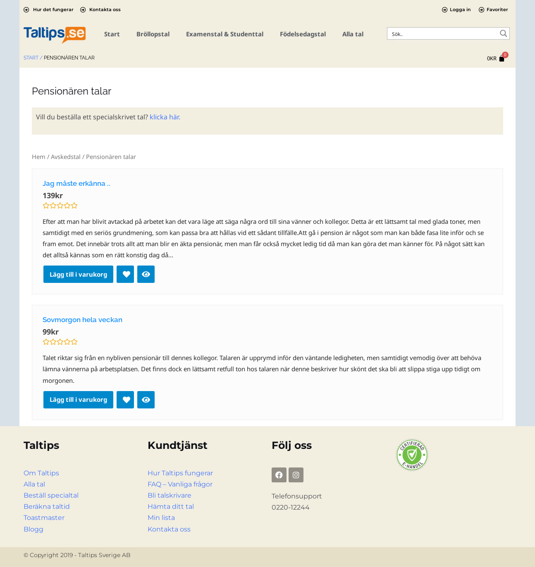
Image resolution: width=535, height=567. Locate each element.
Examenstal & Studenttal (224, 34)
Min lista (161, 518)
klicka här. (165, 116)
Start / (33, 58)
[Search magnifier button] (503, 33)
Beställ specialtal (51, 495)
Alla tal (352, 34)
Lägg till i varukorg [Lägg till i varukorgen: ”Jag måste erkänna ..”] (78, 274)
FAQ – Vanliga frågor (180, 484)
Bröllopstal (153, 34)
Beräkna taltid (47, 506)
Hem (38, 156)
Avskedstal (66, 156)
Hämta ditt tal (171, 506)
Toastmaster (44, 518)
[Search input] (443, 33)
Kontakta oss (169, 529)
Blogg (33, 529)
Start (112, 34)
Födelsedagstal (303, 34)
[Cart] (496, 58)
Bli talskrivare (169, 495)
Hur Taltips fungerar (180, 473)
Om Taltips (41, 473)
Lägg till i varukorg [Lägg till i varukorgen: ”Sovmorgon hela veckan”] (78, 399)
